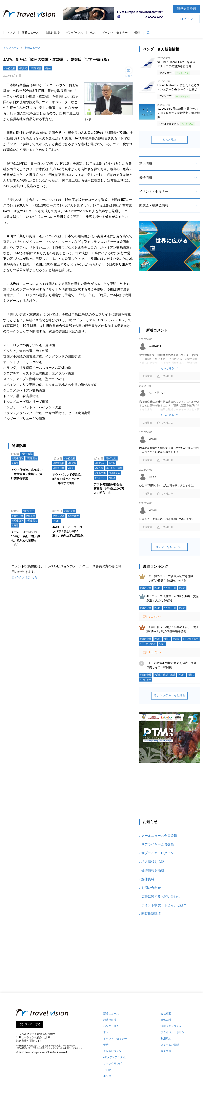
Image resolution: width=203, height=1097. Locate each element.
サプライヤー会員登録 (157, 844)
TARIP (107, 1069)
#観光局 (23, 68)
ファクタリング (112, 1063)
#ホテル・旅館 (114, 468)
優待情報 (145, 177)
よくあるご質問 (170, 1044)
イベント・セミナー (115, 32)
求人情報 (145, 163)
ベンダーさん (74, 32)
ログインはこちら (24, 577)
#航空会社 (58, 463)
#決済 (162, 643)
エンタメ (108, 1075)
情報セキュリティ (171, 1026)
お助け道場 (52, 32)
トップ (11, 32)
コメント (154, 616)
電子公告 (166, 1051)
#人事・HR (170, 587)
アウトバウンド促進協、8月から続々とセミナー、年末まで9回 (67, 479)
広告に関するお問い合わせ (160, 896)
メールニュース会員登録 (159, 835)
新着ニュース (30, 32)
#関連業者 (32, 458)
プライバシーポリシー (174, 1032)
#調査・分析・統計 (165, 674)
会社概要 (166, 1013)
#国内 (158, 587)
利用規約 (166, 1038)
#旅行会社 (9, 68)
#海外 (48, 68)
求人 (93, 32)
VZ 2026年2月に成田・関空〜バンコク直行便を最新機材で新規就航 (178, 113)
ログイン (186, 19)
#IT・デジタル (148, 643)
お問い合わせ (151, 887)
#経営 (182, 587)
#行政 (112, 463)
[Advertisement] (169, 301)
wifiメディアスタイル (115, 1057)
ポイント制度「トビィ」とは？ (164, 905)
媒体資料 (147, 879)
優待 (137, 32)
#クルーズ (100, 477)
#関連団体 (35, 68)
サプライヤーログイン (157, 853)
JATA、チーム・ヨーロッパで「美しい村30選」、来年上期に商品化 (67, 531)
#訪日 (176, 638)
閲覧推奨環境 (151, 914)
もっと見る (169, 139)
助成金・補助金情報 (153, 205)
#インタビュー (191, 638)
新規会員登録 (186, 8)
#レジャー (145, 679)
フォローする (33, 1024)
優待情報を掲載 (152, 870)
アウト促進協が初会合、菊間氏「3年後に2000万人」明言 (109, 488)
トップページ (11, 47)
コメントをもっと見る (169, 546)
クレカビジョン (112, 1051)
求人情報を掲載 (152, 861)
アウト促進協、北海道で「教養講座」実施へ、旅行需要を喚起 (26, 474)
